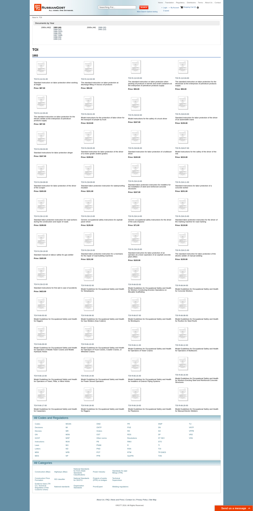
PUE (129, 427)
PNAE (98, 445)
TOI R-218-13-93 (88, 216)
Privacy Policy (142, 500)
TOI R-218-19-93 (88, 250)
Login (165, 8)
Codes (37, 424)
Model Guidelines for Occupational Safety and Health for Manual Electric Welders (196, 410)
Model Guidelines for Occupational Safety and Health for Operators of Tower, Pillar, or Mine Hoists (55, 380)
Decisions (39, 427)
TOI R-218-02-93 (135, 115)
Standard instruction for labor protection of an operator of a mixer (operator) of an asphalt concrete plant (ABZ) (149, 255)
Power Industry (99, 472)
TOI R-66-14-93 (87, 376)
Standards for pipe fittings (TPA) (119, 472)
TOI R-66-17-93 (40, 405)
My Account (175, 8)
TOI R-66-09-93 (40, 344)
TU (190, 424)
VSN (191, 438)
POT (98, 452)
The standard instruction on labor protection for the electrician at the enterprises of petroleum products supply (195, 83)
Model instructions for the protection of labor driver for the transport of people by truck (102, 119)
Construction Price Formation (42, 479)
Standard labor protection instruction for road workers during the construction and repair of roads (55, 221)
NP (67, 456)
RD (128, 431)
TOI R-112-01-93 (41, 79)
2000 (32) (102, 27)
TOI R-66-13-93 (40, 376)
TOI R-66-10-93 (87, 344)
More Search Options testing (147, 12)
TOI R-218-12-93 (41, 216)
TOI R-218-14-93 (135, 216)
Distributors (191, 3)
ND (67, 449)
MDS (37, 456)
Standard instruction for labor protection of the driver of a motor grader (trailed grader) (102, 153)
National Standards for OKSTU (81, 479)
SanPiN (130, 456)
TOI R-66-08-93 (181, 315)
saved (166, 11)
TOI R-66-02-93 (87, 285)
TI (159, 445)
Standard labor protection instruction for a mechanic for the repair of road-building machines (102, 255)
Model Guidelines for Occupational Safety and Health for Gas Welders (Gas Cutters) (102, 320)
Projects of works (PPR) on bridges (100, 479)
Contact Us (130, 500)
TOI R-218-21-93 (182, 250)
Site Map (152, 500)
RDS (129, 434)
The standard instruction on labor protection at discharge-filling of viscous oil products (99, 84)
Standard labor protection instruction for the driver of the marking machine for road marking (196, 221)
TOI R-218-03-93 (182, 114)
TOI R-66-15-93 (134, 376)
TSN (160, 456)
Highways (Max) (60, 472)
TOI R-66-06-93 (87, 315)
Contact (218, 3)
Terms (200, 3)
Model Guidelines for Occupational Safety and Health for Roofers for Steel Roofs (196, 320)
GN (36, 434)
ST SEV (161, 438)
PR (128, 424)
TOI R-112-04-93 (182, 78)
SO (159, 431)
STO (160, 442)
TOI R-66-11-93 (134, 345)
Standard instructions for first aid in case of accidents (55, 288)
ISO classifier (59, 479)
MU (67, 445)
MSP (68, 438)
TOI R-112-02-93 (88, 79)
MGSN (68, 424)
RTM (129, 452)
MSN (68, 434)
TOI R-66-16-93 (181, 375)
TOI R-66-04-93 (181, 285)
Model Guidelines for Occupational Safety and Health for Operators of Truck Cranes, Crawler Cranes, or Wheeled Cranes (102, 350)
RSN (129, 449)
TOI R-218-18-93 (41, 251)
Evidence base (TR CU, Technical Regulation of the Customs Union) (43, 487)
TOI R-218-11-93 (182, 182)
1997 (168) (57, 35)
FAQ (107, 500)
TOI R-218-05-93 (88, 148)
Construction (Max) (42, 472)
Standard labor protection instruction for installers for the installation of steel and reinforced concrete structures (149, 187)
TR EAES (162, 452)
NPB (67, 452)
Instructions (39, 442)
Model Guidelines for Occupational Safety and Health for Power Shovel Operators (102, 380)
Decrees (38, 431)
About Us (208, 3)
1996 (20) (57, 33)
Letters (37, 449)
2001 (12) (102, 29)
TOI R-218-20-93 (135, 249)
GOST (37, 438)
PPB (98, 456)
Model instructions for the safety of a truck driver (147, 119)
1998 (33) (57, 37)
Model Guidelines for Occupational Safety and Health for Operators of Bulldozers (196, 350)
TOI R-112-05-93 (41, 113)
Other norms (101, 438)
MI (67, 427)
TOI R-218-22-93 (41, 284)
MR (67, 431)
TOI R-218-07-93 (182, 148)
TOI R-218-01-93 (88, 114)
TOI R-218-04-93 (41, 149)
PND (98, 449)
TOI (159, 449)
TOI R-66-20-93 (181, 405)
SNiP (160, 424)
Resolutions (132, 438)
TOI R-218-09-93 (88, 182)
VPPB (191, 431)
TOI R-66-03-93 (134, 284)
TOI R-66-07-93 (134, 315)
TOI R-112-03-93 (135, 78)
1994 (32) (57, 29)
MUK (68, 442)
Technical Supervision (117, 479)
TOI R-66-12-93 (181, 345)
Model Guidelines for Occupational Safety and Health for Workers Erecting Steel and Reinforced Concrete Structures (196, 380)
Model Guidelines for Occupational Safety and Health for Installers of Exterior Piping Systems (149, 380)
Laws (37, 445)
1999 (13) (57, 39)
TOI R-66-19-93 (134, 405)
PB (97, 442)
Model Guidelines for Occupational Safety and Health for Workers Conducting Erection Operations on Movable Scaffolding (149, 290)
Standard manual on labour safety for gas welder (53, 255)
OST (98, 434)
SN (159, 427)
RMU (129, 442)
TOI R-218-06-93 (135, 148)
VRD (191, 434)
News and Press (117, 500)
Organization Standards (79, 487)
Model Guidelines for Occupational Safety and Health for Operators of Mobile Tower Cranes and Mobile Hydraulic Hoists (55, 350)
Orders (99, 431)
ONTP (99, 427)
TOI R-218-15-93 (182, 216)
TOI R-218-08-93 (41, 182)
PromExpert (98, 487)
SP (159, 434)
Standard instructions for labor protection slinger (53, 153)
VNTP (191, 427)
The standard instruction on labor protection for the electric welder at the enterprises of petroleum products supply (54, 118)
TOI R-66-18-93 (87, 405)
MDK (37, 452)
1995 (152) (57, 31)
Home (160, 3)
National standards (62, 487)
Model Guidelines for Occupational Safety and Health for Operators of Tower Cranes (149, 350)
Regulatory (180, 3)
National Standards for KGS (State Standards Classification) (81, 472)
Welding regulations (120, 487)
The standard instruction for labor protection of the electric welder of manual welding (195, 255)
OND (98, 424)
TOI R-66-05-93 (40, 315)
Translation (169, 3)
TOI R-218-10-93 (135, 181)
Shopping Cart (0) (189, 7)
